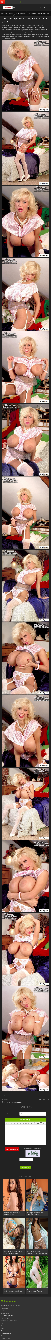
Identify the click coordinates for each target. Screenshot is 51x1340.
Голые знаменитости (7, 1331)
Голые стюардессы (7, 1316)
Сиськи (3, 1323)
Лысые (3, 1311)
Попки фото (4, 1326)
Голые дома (4, 1308)
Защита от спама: (12, 1149)
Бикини (3, 1336)
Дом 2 (3, 1328)
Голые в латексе (6, 1333)
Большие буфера (16, 1102)
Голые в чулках (6, 1318)
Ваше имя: (11, 1114)
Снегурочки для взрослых (9, 1321)
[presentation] (6, 1123)
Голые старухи (5, 1338)
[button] (6, 1123)
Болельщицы (5, 1313)
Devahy (8, 7)
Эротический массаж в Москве (10, 1305)
